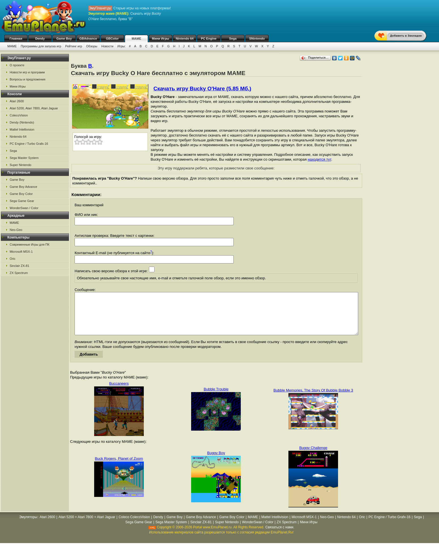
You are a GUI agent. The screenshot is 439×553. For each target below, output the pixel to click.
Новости (107, 46)
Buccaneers (119, 392)
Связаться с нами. (279, 536)
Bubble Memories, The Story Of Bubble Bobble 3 (313, 399)
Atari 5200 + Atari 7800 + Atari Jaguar (86, 526)
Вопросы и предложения (27, 79)
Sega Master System (24, 157)
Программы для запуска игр (41, 46)
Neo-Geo (16, 229)
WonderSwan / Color (24, 208)
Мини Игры (160, 38)
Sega (233, 38)
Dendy (40, 38)
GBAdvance (88, 38)
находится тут (319, 159)
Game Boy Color (21, 193)
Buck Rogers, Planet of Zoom (119, 467)
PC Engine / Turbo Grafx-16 (29, 143)
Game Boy (64, 38)
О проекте (17, 65)
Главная (16, 38)
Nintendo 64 (185, 38)
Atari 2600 (17, 101)
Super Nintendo (20, 165)
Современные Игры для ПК (29, 244)
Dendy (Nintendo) (22, 122)
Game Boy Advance (23, 186)
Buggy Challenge (313, 456)
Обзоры (92, 46)
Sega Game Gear (22, 201)
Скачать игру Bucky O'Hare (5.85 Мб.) (202, 89)
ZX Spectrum (19, 273)
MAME (136, 38)
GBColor (112, 38)
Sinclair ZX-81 (19, 265)
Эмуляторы (28, 526)
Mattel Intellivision (22, 129)
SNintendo (257, 38)
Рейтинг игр (73, 46)
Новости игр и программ (27, 72)
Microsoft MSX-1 (21, 251)
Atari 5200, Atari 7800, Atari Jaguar (34, 108)
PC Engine (208, 38)
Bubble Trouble (216, 397)
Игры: (121, 46)
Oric (12, 258)
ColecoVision (19, 115)
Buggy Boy (216, 461)
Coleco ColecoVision (134, 526)
